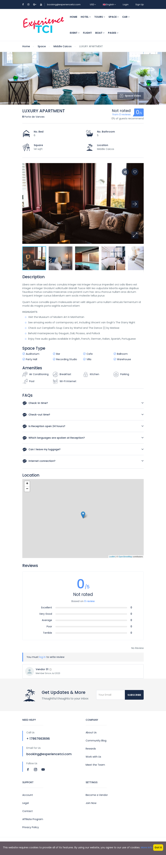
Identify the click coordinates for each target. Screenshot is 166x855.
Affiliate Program (32, 819)
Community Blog (96, 740)
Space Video (130, 95)
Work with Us (93, 756)
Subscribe (134, 695)
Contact (27, 811)
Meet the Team (95, 765)
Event (74, 33)
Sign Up (139, 4)
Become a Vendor (97, 795)
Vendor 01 (42, 669)
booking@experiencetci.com (64, 4)
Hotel (86, 17)
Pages (113, 33)
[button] (134, 235)
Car (126, 17)
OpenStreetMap (125, 557)
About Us (91, 732)
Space (113, 17)
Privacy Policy (30, 827)
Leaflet (112, 557)
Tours (99, 17)
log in (42, 657)
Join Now (91, 803)
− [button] (27, 489)
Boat (99, 33)
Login (126, 4)
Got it (158, 847)
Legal (25, 803)
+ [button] (27, 483)
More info (146, 847)
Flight (87, 33)
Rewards (91, 748)
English (109, 4)
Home (73, 17)
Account (27, 795)
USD (93, 4)
